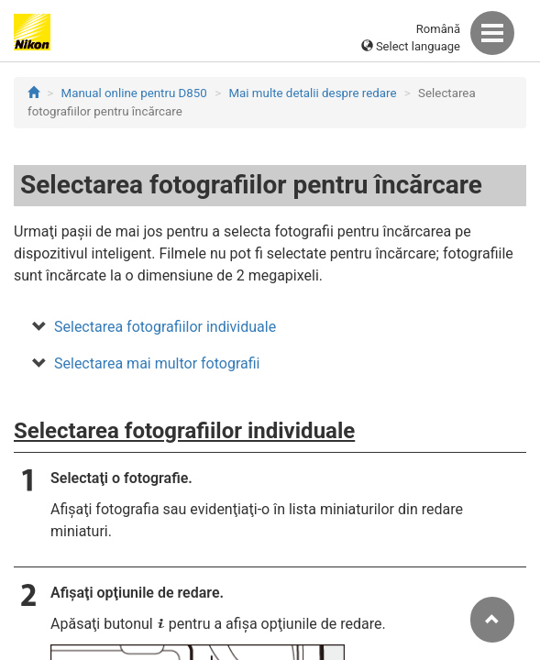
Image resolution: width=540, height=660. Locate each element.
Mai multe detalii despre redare (312, 93)
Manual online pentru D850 (134, 93)
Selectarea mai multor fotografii (156, 363)
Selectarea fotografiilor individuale (165, 327)
